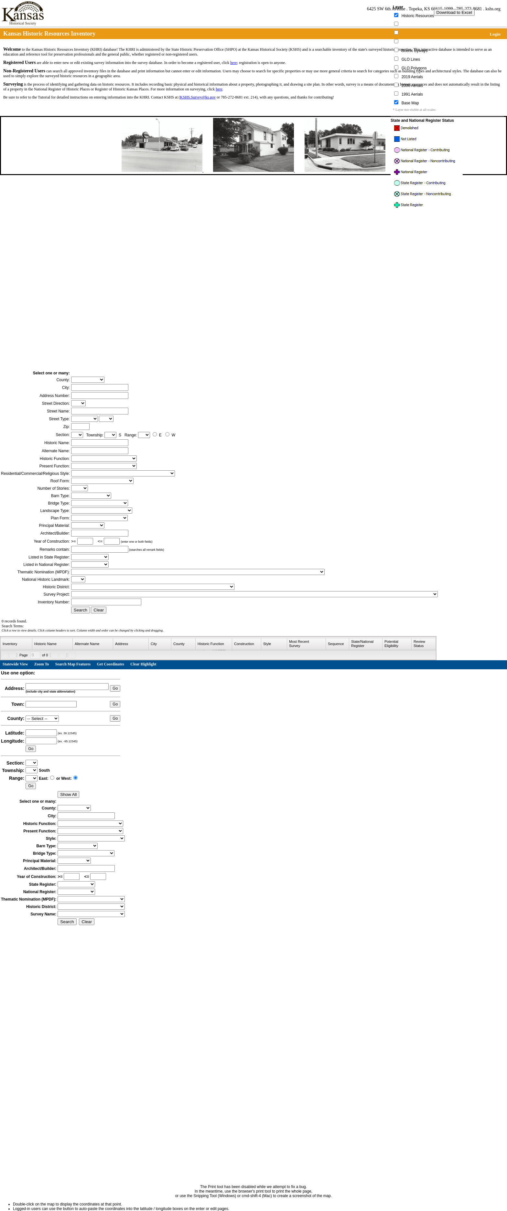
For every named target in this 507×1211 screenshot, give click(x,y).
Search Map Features (73, 664)
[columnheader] (16, 644)
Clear (98, 610)
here (233, 62)
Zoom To (41, 664)
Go (115, 688)
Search (80, 610)
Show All (68, 794)
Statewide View (15, 664)
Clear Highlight (143, 664)
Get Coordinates (110, 664)
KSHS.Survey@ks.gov (198, 97)
